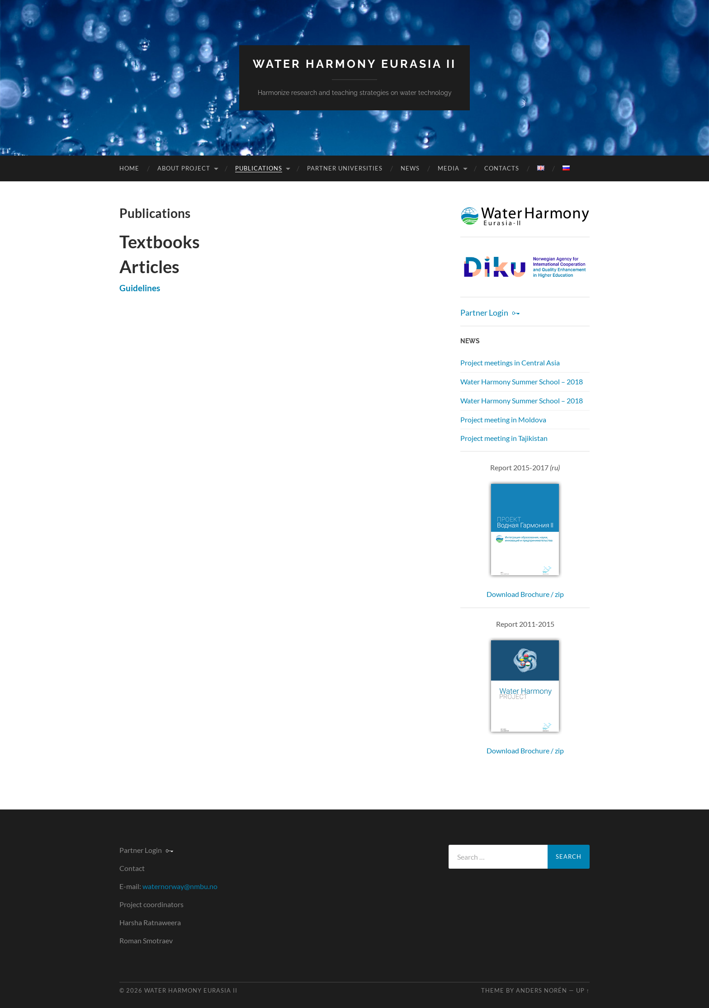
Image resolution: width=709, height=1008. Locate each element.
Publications (258, 168)
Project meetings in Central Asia (510, 362)
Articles (149, 266)
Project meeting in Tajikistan (504, 438)
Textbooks (159, 241)
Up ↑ (583, 990)
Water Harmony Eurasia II (354, 64)
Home (129, 168)
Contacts (501, 168)
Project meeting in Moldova (503, 419)
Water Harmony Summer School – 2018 (521, 381)
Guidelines (139, 288)
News (410, 168)
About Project (183, 168)
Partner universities (345, 168)
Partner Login (484, 312)
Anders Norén (541, 990)
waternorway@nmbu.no (179, 886)
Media (448, 168)
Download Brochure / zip (525, 594)
